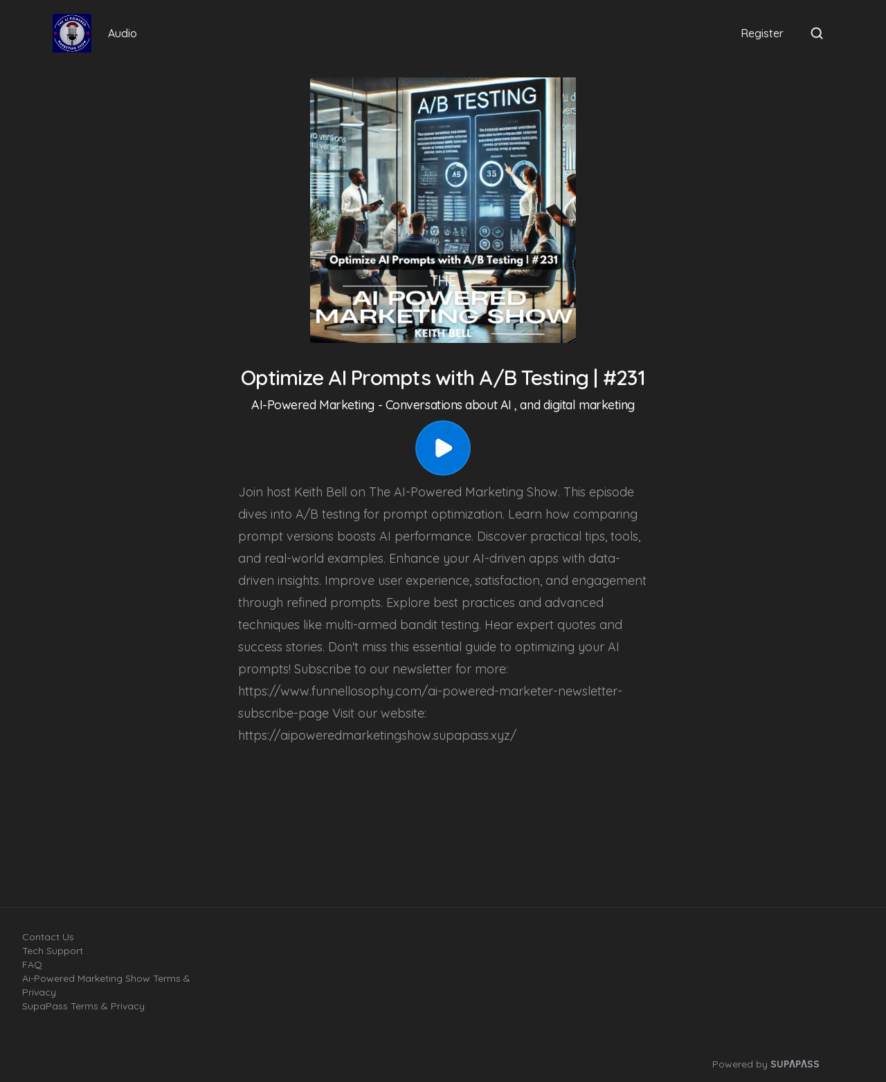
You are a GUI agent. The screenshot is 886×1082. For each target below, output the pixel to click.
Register (762, 33)
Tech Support (52, 950)
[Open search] (817, 33)
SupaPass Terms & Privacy (83, 1006)
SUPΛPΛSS (795, 1064)
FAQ (32, 964)
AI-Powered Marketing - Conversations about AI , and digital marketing (443, 405)
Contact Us (48, 937)
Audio (122, 33)
